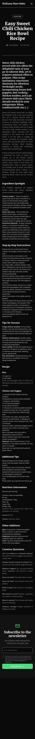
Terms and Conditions (19, 660)
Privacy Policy (8, 662)
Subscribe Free (17, 666)
